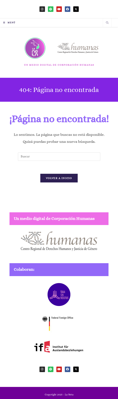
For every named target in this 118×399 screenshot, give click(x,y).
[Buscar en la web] (107, 23)
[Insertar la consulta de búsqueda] (59, 156)
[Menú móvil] (9, 22)
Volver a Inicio (59, 178)
